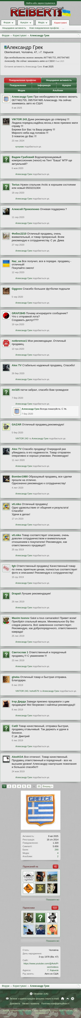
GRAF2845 (18, 313)
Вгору (67, 998)
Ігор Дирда (19, 701)
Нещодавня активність (14, 28)
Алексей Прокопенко (25, 209)
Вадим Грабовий (23, 157)
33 (39, 786)
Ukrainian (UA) (40, 993)
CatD (15, 726)
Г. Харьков (53, 970)
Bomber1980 (20, 476)
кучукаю (19, 146)
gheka (16, 677)
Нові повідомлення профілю (44, 28)
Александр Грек (22, 96)
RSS (72, 998)
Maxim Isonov (20, 618)
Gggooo (17, 288)
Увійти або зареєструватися (40, 3)
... (63, 28)
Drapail (16, 593)
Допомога (15, 1003)
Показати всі (52, 899)
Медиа (21, 90)
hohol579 (34, 691)
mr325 (16, 389)
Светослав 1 (20, 652)
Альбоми (58, 90)
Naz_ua (16, 261)
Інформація (44, 85)
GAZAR (16, 424)
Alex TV (17, 365)
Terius (16, 184)
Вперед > (47, 786)
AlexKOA (17, 756)
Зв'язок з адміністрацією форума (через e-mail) (34, 998)
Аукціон (66, 85)
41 (55, 866)
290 (56, 849)
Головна (62, 998)
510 (55, 908)
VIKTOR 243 (19, 119)
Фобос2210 (19, 233)
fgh (14, 565)
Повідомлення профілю (22, 80)
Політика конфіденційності (55, 1003)
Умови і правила (30, 1003)
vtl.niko (16, 504)
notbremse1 (19, 340)
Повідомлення (18, 85)
